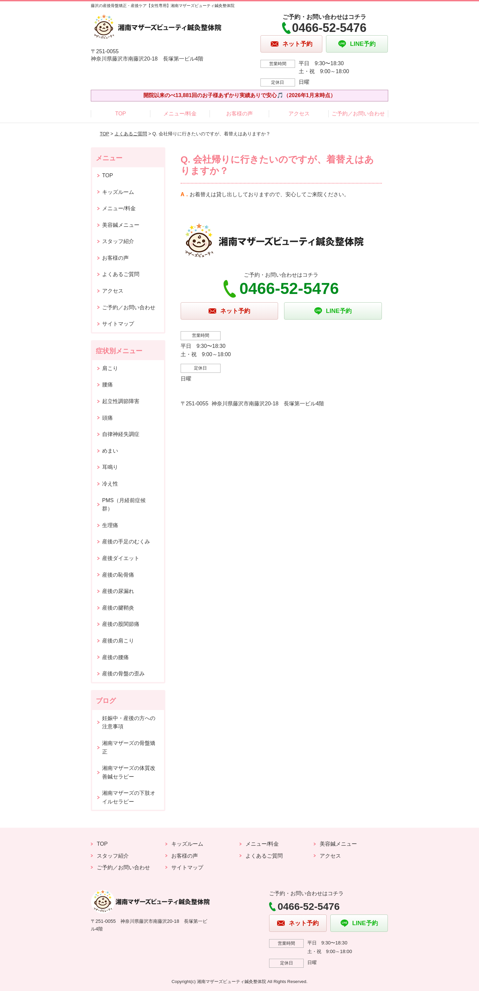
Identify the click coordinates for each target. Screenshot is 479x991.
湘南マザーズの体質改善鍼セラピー (128, 772)
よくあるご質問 (130, 133)
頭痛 (107, 418)
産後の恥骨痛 (118, 575)
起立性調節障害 (120, 401)
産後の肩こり (118, 640)
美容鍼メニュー (120, 225)
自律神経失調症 (120, 434)
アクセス (299, 113)
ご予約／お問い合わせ (358, 113)
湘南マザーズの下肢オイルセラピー (128, 797)
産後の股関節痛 (120, 624)
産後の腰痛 (115, 657)
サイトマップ (118, 324)
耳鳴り (110, 467)
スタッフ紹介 (118, 241)
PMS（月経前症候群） (124, 504)
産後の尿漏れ (118, 591)
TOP (120, 113)
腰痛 (107, 384)
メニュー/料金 (180, 113)
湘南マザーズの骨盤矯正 (128, 747)
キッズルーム (118, 192)
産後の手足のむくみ (126, 541)
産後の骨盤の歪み (123, 673)
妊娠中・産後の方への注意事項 (128, 722)
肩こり (110, 368)
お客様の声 (239, 113)
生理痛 (110, 525)
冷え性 (110, 484)
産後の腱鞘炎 (118, 608)
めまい (110, 451)
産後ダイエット (120, 558)
